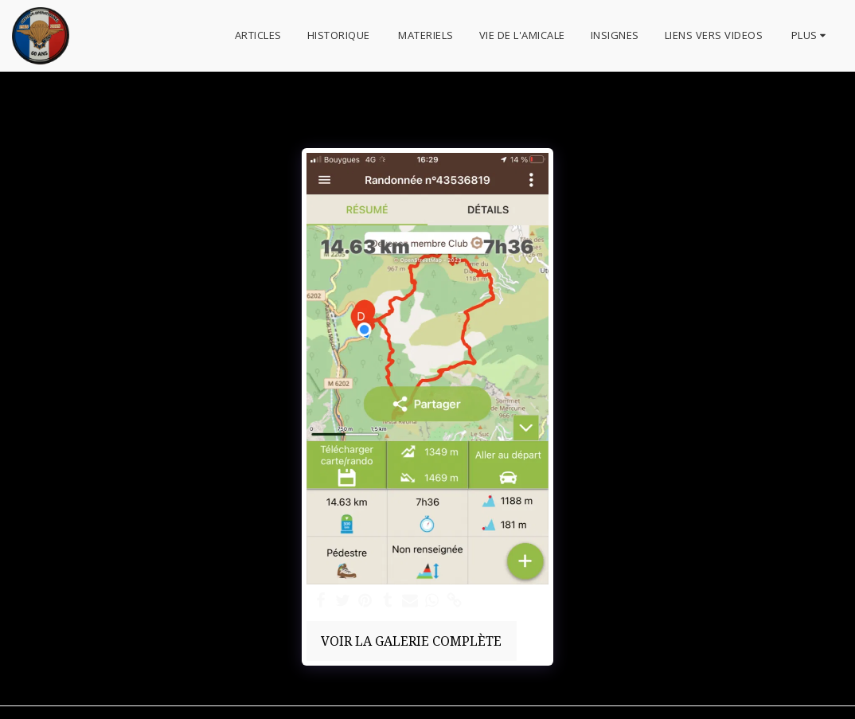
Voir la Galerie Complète (411, 641)
